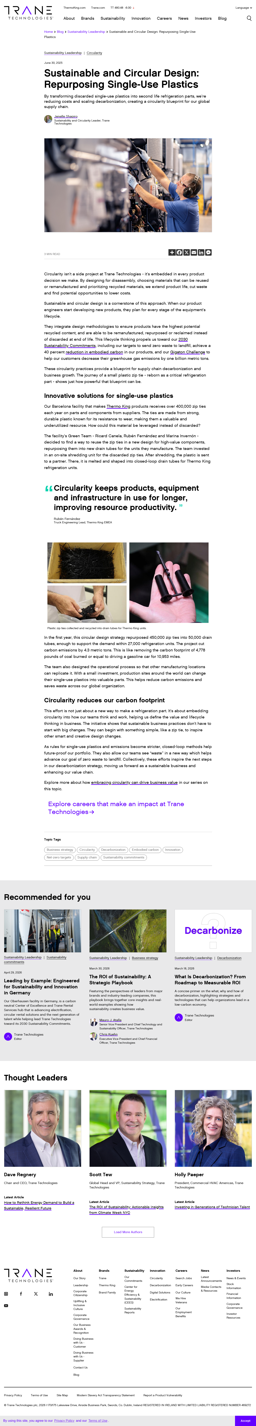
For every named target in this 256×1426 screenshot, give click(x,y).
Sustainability (113, 18)
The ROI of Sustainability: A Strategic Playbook (120, 980)
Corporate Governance (81, 1318)
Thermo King (118, 406)
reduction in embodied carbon (94, 352)
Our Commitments (133, 1280)
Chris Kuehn (108, 1034)
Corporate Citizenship (80, 1294)
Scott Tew (100, 1175)
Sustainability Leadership (63, 53)
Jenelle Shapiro (65, 116)
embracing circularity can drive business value (134, 782)
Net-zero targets (59, 857)
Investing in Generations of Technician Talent (212, 1207)
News (183, 18)
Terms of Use (39, 1396)
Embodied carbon (145, 850)
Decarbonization (113, 850)
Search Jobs (184, 1279)
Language (244, 7)
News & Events (236, 1279)
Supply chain (87, 857)
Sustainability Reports (132, 1311)
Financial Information (234, 1297)
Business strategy (60, 850)
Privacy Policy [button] (64, 1420)
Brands (87, 18)
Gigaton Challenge (187, 352)
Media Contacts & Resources (211, 1289)
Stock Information (234, 1287)
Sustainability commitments (123, 857)
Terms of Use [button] (97, 1420)
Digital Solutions (160, 1293)
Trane (102, 1279)
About (69, 18)
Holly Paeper (189, 1175)
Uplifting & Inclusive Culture (80, 1306)
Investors (203, 18)
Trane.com (98, 8)
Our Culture (183, 1293)
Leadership (80, 1286)
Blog (222, 18)
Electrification (158, 1300)
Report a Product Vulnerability (162, 1396)
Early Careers (184, 1286)
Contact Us (80, 1368)
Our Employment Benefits (184, 1313)
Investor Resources (233, 1316)
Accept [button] (245, 1420)
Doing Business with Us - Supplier (83, 1357)
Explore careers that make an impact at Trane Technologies (116, 808)
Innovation (141, 18)
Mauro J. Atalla (110, 1020)
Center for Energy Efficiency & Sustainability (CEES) (132, 1295)
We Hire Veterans (181, 1301)
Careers (164, 18)
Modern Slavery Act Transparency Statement (106, 1396)
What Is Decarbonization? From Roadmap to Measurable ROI (210, 980)
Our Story (79, 1279)
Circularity (94, 53)
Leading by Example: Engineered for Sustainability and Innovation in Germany (41, 987)
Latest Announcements (211, 1280)
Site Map (62, 1396)
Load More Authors (128, 1233)
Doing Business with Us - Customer (83, 1343)
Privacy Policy (13, 1396)
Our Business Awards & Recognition (82, 1329)
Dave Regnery (20, 1175)
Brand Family (107, 1293)
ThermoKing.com (75, 8)
